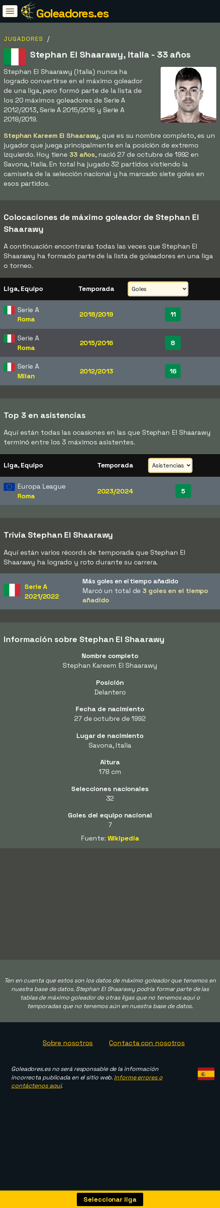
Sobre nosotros (68, 1043)
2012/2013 (96, 371)
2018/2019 (96, 314)
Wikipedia (123, 838)
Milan (26, 376)
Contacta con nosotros (147, 1043)
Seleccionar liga (109, 1199)
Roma (26, 319)
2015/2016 (96, 343)
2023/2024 (115, 491)
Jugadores (23, 39)
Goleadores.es (72, 13)
